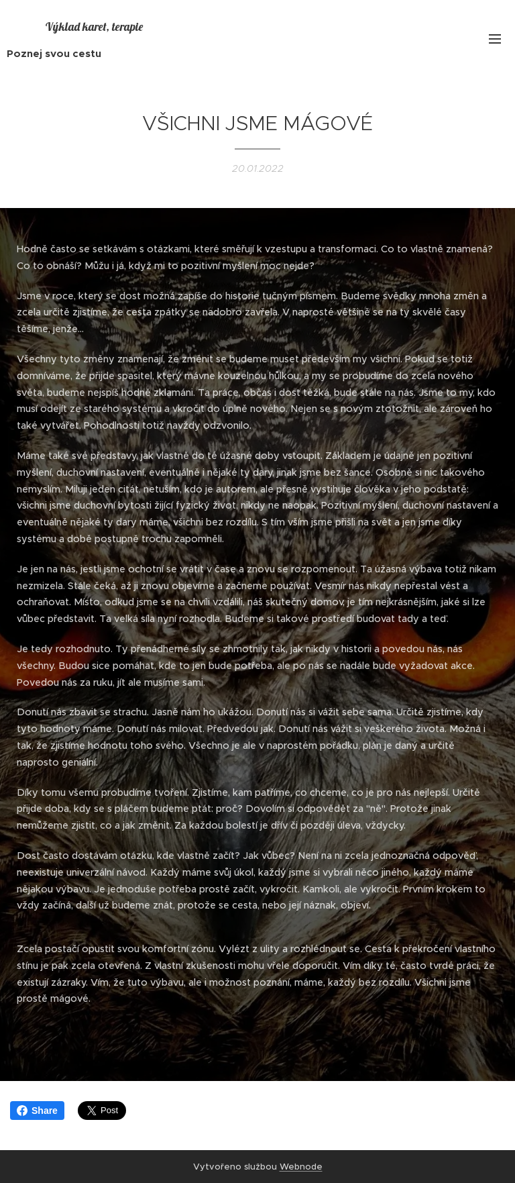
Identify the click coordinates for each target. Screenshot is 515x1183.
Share (37, 1110)
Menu (495, 39)
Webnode (301, 1166)
